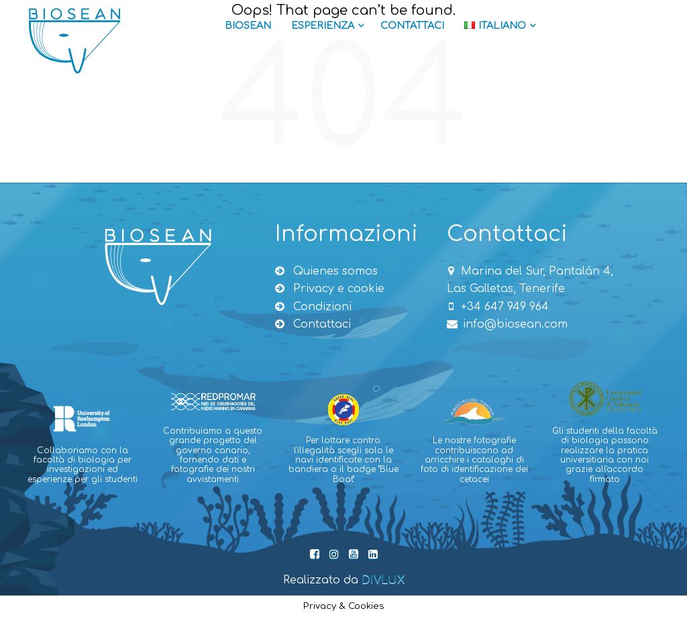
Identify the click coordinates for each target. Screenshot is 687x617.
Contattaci (412, 25)
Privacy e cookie (329, 289)
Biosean (248, 25)
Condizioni (313, 307)
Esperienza (327, 25)
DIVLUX (383, 580)
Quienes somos (326, 271)
